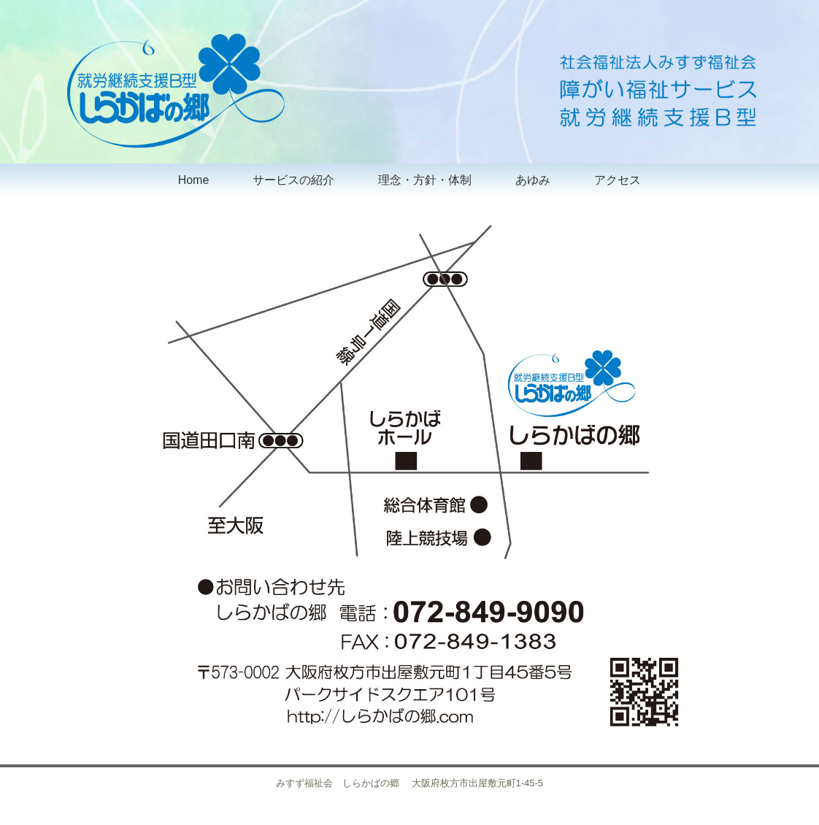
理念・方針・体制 (425, 180)
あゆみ (532, 180)
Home (193, 180)
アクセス (617, 180)
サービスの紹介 (293, 180)
